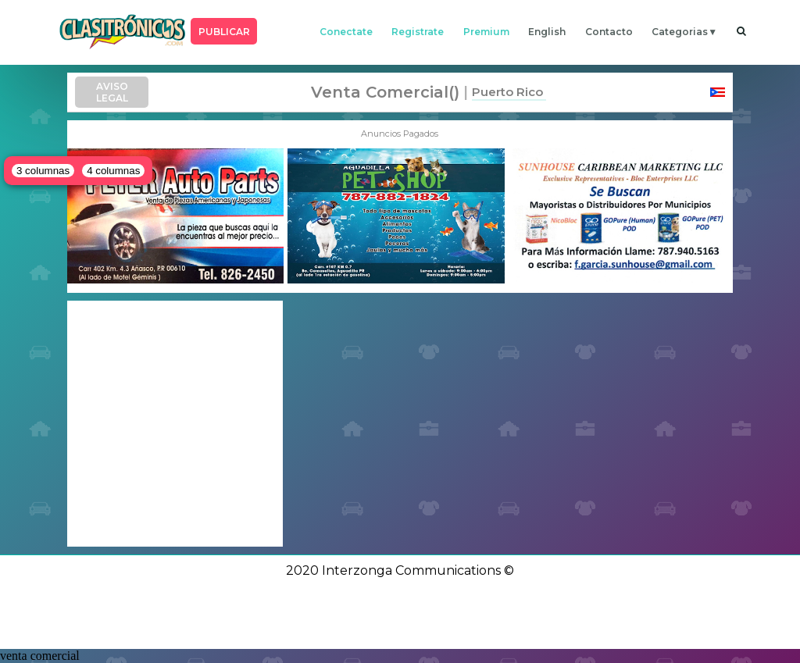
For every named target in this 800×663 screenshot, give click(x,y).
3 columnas (43, 170)
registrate (417, 31)
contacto (609, 31)
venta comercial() (385, 92)
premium (486, 31)
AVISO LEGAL (112, 92)
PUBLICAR (224, 31)
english (547, 31)
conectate (346, 31)
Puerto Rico (507, 91)
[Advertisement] (175, 423)
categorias (680, 31)
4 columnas (113, 170)
